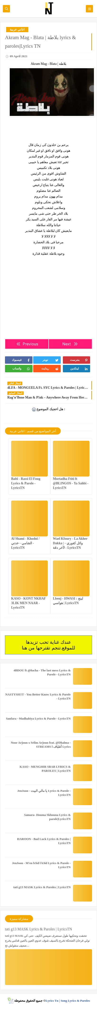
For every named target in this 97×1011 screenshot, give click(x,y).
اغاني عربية (17, 29)
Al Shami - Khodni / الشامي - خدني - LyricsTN (25, 543)
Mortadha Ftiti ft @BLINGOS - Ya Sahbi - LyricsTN (70, 483)
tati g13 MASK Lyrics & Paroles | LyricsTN (42, 887)
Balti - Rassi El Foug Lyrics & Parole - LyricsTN (25, 483)
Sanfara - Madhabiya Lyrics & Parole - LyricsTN (38, 718)
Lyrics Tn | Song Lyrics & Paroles (68, 1000)
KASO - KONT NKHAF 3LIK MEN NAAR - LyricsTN (28, 603)
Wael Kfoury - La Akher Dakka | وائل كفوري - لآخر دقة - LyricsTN (70, 543)
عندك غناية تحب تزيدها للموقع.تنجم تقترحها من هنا (48, 644)
